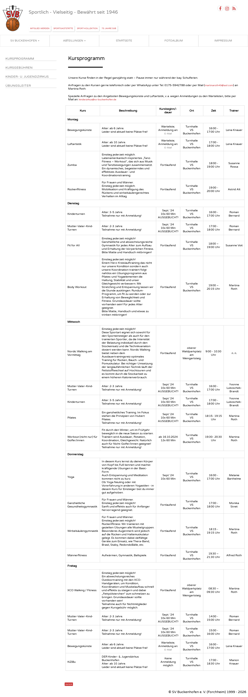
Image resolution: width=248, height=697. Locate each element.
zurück (69, 684)
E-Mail (168, 133)
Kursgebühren (19, 68)
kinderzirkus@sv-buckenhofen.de (97, 99)
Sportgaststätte (63, 28)
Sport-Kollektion (87, 28)
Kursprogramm (19, 59)
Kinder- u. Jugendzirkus (27, 77)
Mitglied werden (39, 28)
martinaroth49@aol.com (219, 85)
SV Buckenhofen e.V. (13, 18)
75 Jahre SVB (109, 28)
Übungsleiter (18, 86)
